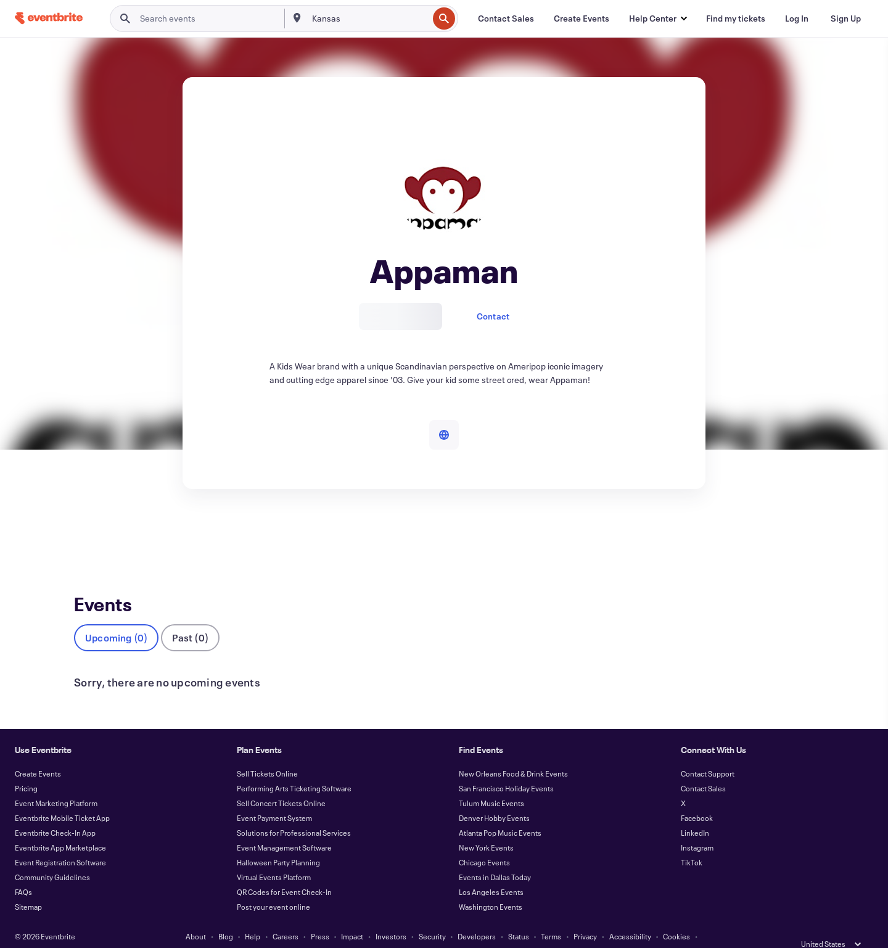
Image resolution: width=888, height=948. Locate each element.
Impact (352, 916)
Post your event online (273, 886)
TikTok (691, 842)
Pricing (26, 768)
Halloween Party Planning (278, 842)
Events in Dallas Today (495, 857)
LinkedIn (695, 812)
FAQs (23, 871)
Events (87, 534)
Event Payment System (274, 797)
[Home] (49, 18)
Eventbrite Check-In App (55, 812)
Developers (477, 916)
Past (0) (190, 617)
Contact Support (707, 753)
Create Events (38, 753)
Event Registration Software (60, 842)
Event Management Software (284, 827)
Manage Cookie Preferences (444, 931)
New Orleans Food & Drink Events (513, 753)
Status (518, 916)
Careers (285, 916)
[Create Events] (581, 18)
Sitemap (28, 886)
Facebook (697, 797)
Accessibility (630, 916)
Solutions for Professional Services (294, 812)
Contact (493, 316)
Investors (391, 916)
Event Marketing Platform (56, 783)
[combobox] (369, 18)
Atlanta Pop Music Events (500, 812)
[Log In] (796, 18)
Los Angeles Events (491, 871)
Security (432, 916)
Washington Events (490, 886)
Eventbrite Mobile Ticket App (62, 797)
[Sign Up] (845, 18)
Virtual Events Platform (274, 857)
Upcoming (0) (116, 617)
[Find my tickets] (735, 18)
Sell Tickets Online (267, 753)
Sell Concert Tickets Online (281, 783)
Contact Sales (703, 768)
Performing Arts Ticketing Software (294, 768)
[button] (657, 18)
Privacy (585, 916)
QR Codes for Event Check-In (284, 871)
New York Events (486, 827)
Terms (551, 916)
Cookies (676, 916)
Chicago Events (484, 842)
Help (252, 916)
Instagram (697, 827)
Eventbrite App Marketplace (60, 827)
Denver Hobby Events (494, 797)
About (196, 916)
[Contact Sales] (506, 18)
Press (320, 916)
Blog (225, 916)
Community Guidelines (52, 857)
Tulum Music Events (491, 783)
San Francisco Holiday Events (506, 768)
